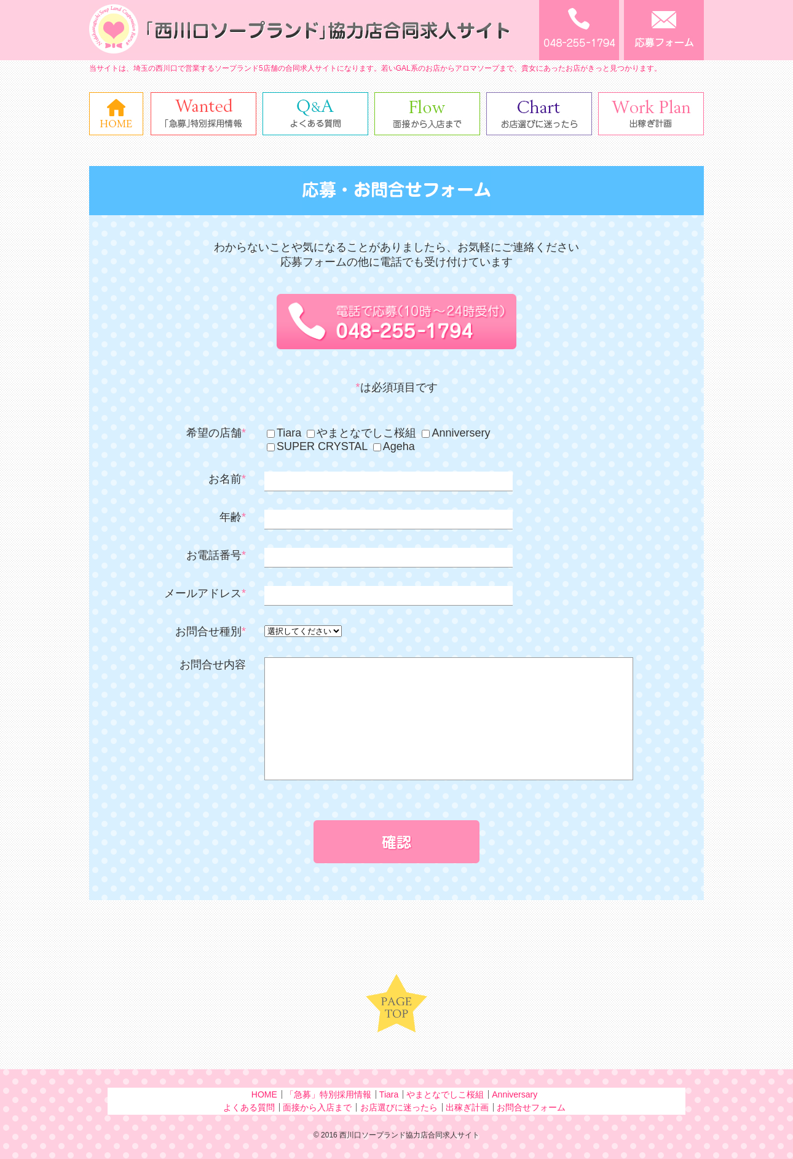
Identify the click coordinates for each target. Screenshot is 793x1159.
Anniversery (456, 433)
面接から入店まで (317, 1107)
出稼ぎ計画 (467, 1107)
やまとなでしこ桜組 (361, 433)
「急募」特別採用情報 (328, 1094)
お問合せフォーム (531, 1107)
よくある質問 (249, 1107)
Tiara (284, 433)
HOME (264, 1094)
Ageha (394, 446)
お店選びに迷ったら (399, 1107)
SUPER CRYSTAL (317, 446)
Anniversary (514, 1094)
